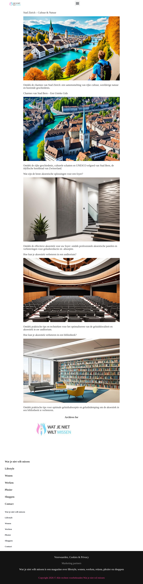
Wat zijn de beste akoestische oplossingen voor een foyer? (53, 173)
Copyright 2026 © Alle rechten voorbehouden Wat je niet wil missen (71, 577)
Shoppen (9, 496)
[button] (77, 3)
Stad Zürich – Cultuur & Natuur (39, 12)
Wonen (9, 475)
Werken (9, 482)
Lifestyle (9, 468)
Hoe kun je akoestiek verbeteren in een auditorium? (49, 254)
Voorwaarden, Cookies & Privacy (71, 557)
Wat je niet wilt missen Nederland (19, 447)
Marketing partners (71, 563)
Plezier (8, 489)
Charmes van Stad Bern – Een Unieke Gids (45, 93)
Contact (9, 503)
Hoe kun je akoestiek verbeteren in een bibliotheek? (50, 335)
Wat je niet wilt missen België (17, 441)
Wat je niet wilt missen (17, 461)
